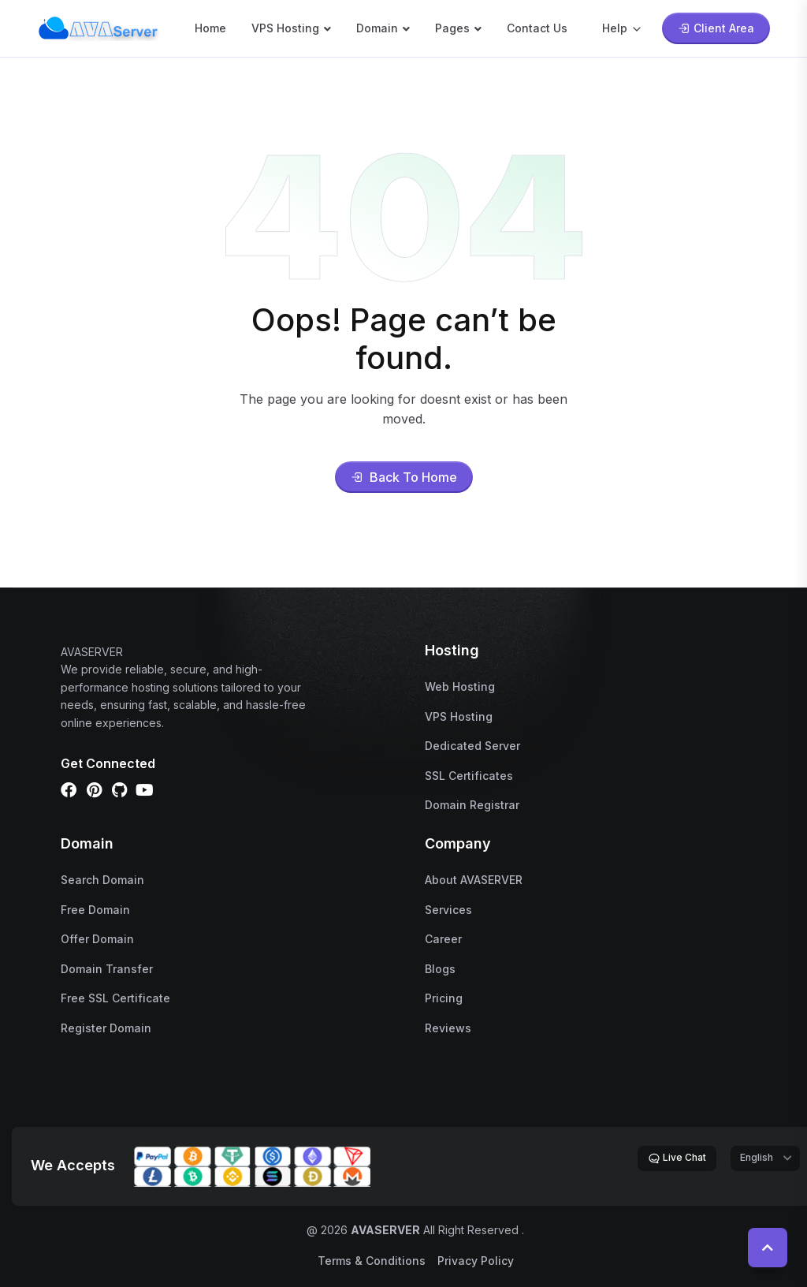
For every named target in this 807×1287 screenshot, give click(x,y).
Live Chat (677, 1158)
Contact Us (537, 28)
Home (210, 28)
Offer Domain (97, 939)
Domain (377, 28)
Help (622, 28)
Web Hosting (460, 686)
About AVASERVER (474, 879)
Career (443, 939)
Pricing (444, 998)
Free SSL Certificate (115, 998)
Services (448, 909)
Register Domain (106, 1028)
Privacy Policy (475, 1260)
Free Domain (95, 909)
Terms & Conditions (372, 1260)
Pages (452, 28)
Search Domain (102, 879)
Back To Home (404, 477)
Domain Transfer (107, 969)
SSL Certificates (469, 775)
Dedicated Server (472, 745)
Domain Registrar (472, 804)
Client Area (716, 28)
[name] (98, 27)
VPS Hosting (285, 28)
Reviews (448, 1028)
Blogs (440, 969)
